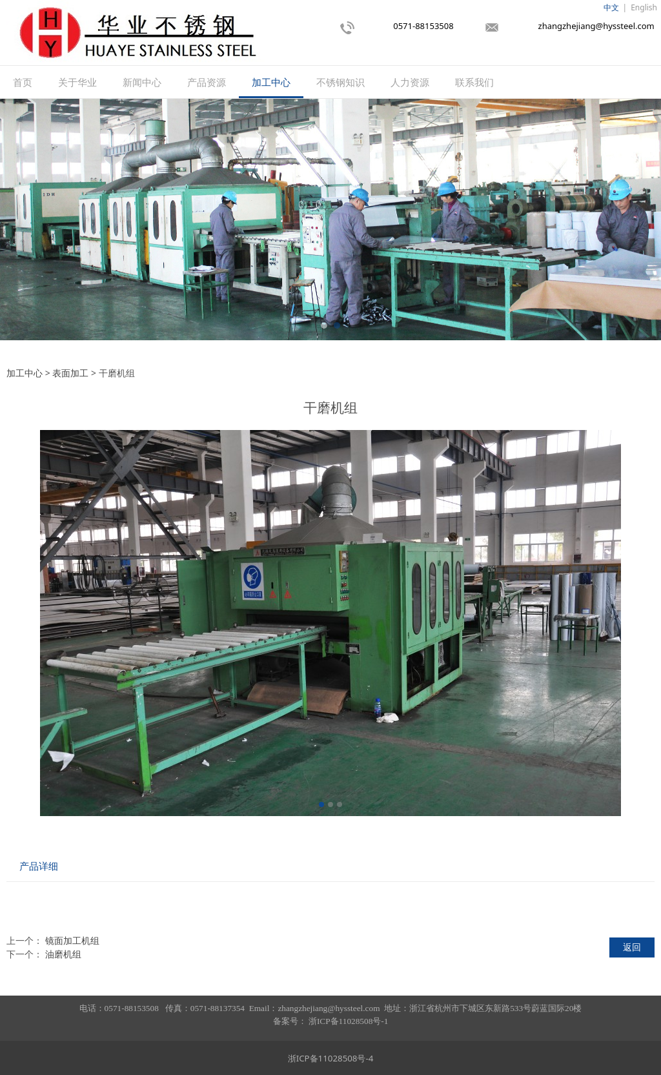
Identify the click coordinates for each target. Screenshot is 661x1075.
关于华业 (77, 82)
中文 (611, 7)
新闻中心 (142, 82)
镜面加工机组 (72, 940)
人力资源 (410, 82)
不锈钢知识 (340, 82)
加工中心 (271, 82)
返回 (632, 947)
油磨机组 (63, 954)
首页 (22, 82)
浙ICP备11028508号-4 (331, 1058)
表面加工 (70, 373)
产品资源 (206, 82)
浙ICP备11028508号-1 (348, 1021)
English (644, 7)
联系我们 (474, 82)
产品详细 (38, 866)
